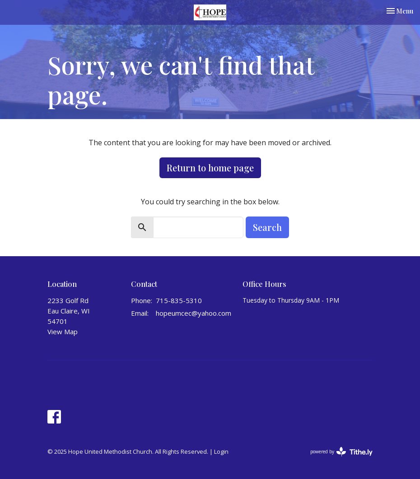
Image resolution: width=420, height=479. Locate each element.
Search (267, 227)
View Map (62, 331)
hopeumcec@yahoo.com (193, 313)
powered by (341, 451)
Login (221, 451)
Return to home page (210, 167)
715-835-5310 (179, 300)
